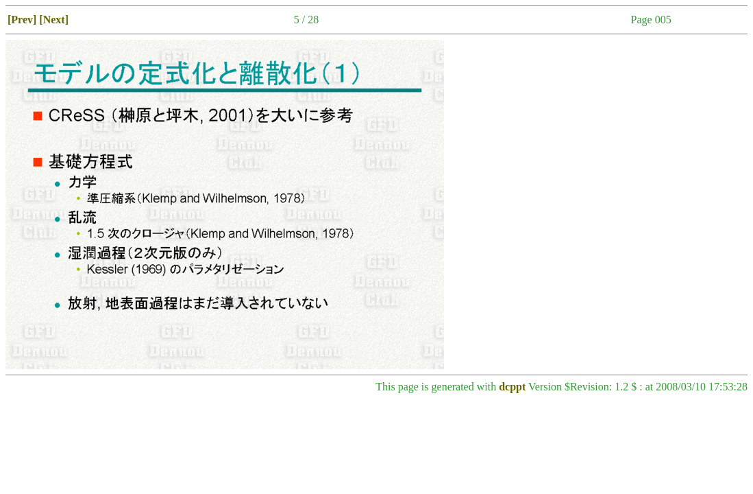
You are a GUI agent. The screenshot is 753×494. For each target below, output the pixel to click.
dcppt (512, 386)
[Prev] (22, 19)
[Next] (54, 19)
